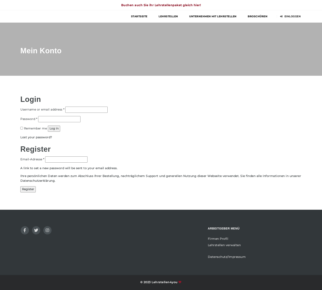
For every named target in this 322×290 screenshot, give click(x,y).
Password (28, 119)
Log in (54, 128)
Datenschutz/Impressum (227, 257)
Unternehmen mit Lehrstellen (213, 16)
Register (28, 189)
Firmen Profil (218, 239)
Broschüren (257, 16)
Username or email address (42, 109)
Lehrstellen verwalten (224, 245)
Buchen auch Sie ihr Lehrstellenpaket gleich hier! (161, 5)
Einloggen (290, 16)
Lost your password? (36, 137)
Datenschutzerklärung (37, 181)
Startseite (139, 16)
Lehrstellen (168, 16)
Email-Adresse (32, 159)
